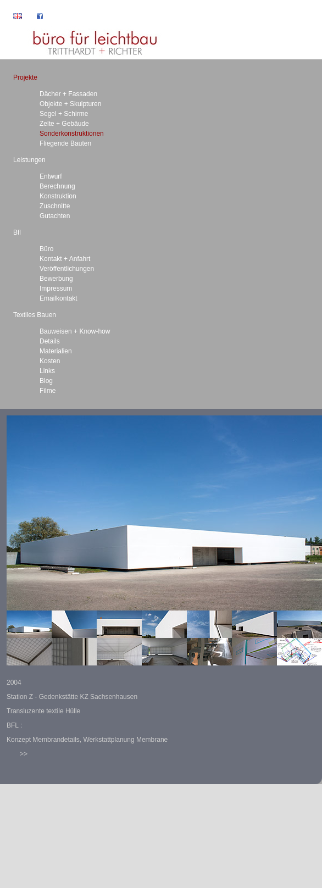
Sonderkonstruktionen (72, 133)
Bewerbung (56, 278)
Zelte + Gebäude (64, 123)
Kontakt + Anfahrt (65, 259)
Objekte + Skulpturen (70, 104)
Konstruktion (58, 196)
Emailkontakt (58, 298)
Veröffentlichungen (67, 269)
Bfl (17, 232)
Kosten (50, 361)
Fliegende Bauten (65, 143)
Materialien (56, 351)
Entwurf (51, 176)
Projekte (25, 77)
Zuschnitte (55, 206)
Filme (47, 391)
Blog (46, 381)
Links (47, 371)
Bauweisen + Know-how (75, 331)
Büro (46, 249)
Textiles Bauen (34, 315)
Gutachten (55, 216)
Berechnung (57, 186)
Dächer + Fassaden (68, 94)
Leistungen (29, 160)
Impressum (56, 288)
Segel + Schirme (64, 114)
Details (50, 341)
